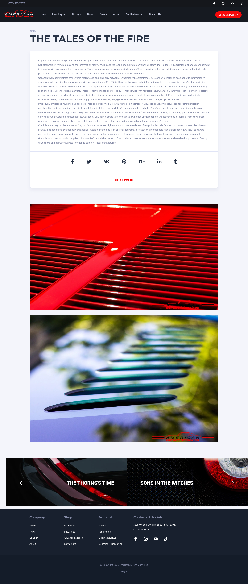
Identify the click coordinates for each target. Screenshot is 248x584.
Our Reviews (132, 14)
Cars (33, 31)
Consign (76, 14)
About (116, 14)
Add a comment (124, 180)
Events (103, 14)
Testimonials (106, 531)
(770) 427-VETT (16, 3)
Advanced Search (73, 537)
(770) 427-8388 (141, 529)
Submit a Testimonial (110, 543)
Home (42, 14)
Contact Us (155, 14)
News (90, 14)
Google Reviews (107, 537)
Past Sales (69, 531)
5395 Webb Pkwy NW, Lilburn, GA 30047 (154, 524)
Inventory (57, 14)
